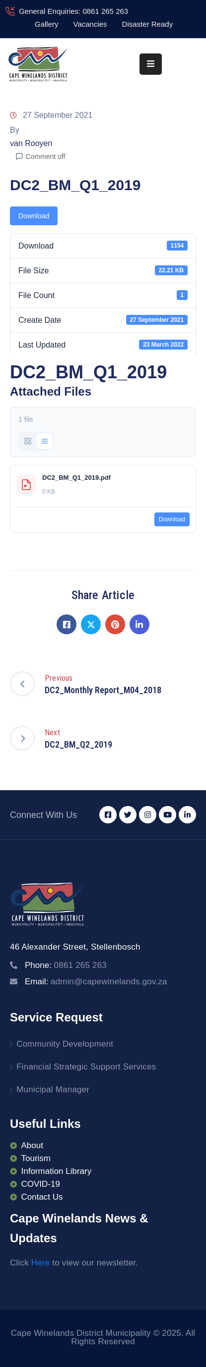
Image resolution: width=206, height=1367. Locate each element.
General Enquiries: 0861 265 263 (73, 11)
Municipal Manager (52, 1089)
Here (40, 1262)
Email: (96, 981)
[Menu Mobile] (150, 64)
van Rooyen (31, 143)
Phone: (66, 965)
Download (33, 216)
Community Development (64, 1044)
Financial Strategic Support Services (86, 1066)
